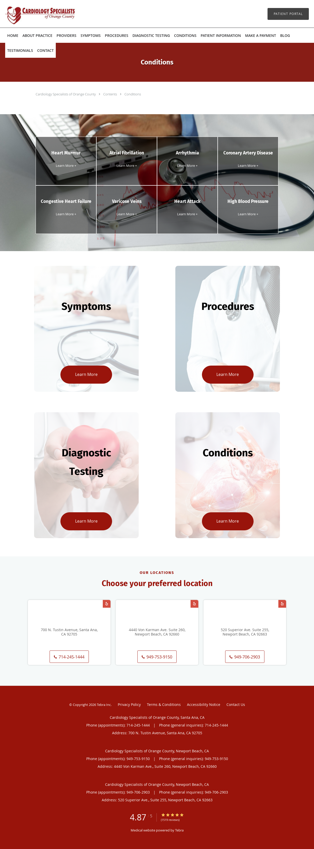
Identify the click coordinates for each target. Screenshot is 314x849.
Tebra (179, 830)
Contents (110, 94)
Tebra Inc (104, 704)
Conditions (132, 94)
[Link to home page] (32, 14)
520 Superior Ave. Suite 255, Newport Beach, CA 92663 (245, 632)
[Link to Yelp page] (107, 604)
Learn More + (66, 165)
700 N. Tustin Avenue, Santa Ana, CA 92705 (69, 632)
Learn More (86, 374)
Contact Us (235, 704)
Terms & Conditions (164, 704)
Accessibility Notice (203, 704)
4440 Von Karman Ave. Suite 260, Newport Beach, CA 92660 (157, 632)
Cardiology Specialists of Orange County (66, 94)
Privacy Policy (129, 704)
